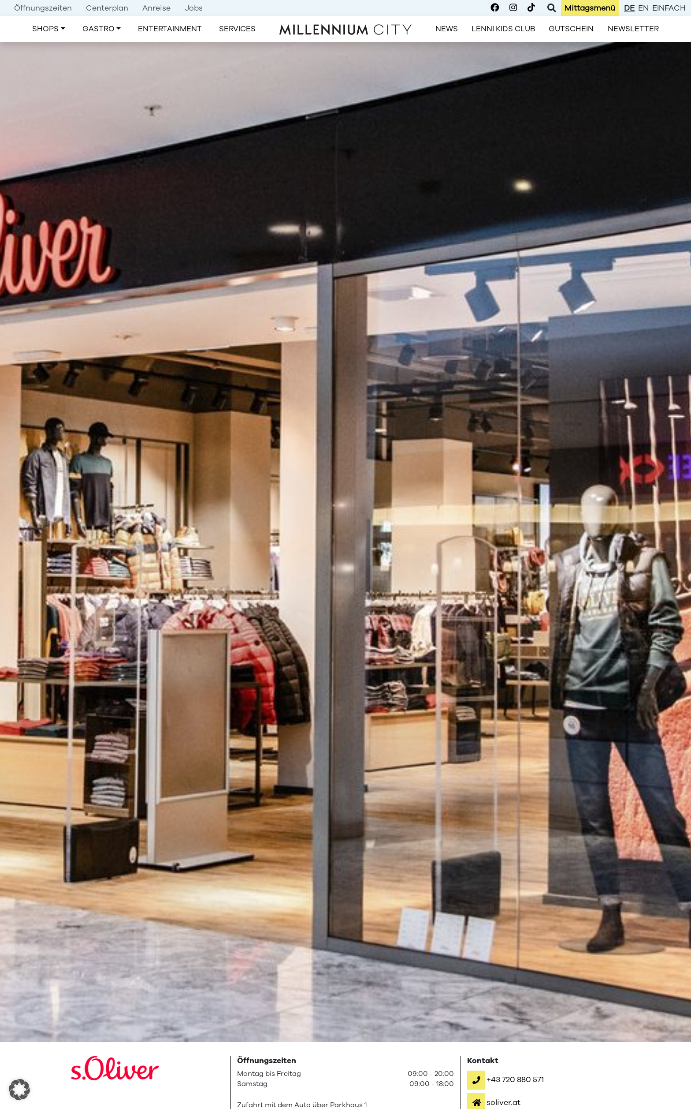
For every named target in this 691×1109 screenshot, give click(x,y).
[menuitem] (43, 8)
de (629, 8)
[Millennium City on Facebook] (494, 8)
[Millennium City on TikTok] (531, 8)
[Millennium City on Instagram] (513, 8)
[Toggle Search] (551, 8)
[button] (505, 1079)
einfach (669, 8)
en (643, 8)
